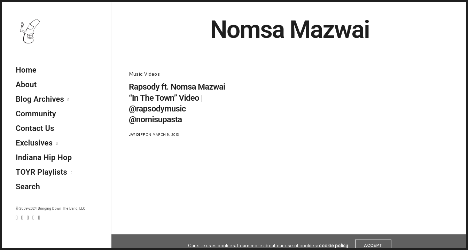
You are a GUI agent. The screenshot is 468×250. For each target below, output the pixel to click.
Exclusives (34, 143)
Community (36, 113)
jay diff (137, 134)
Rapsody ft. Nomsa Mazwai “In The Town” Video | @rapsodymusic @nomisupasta (177, 103)
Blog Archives (40, 99)
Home (26, 70)
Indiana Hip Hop (44, 157)
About (26, 84)
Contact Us (35, 128)
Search (28, 186)
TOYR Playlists (41, 172)
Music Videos (144, 74)
